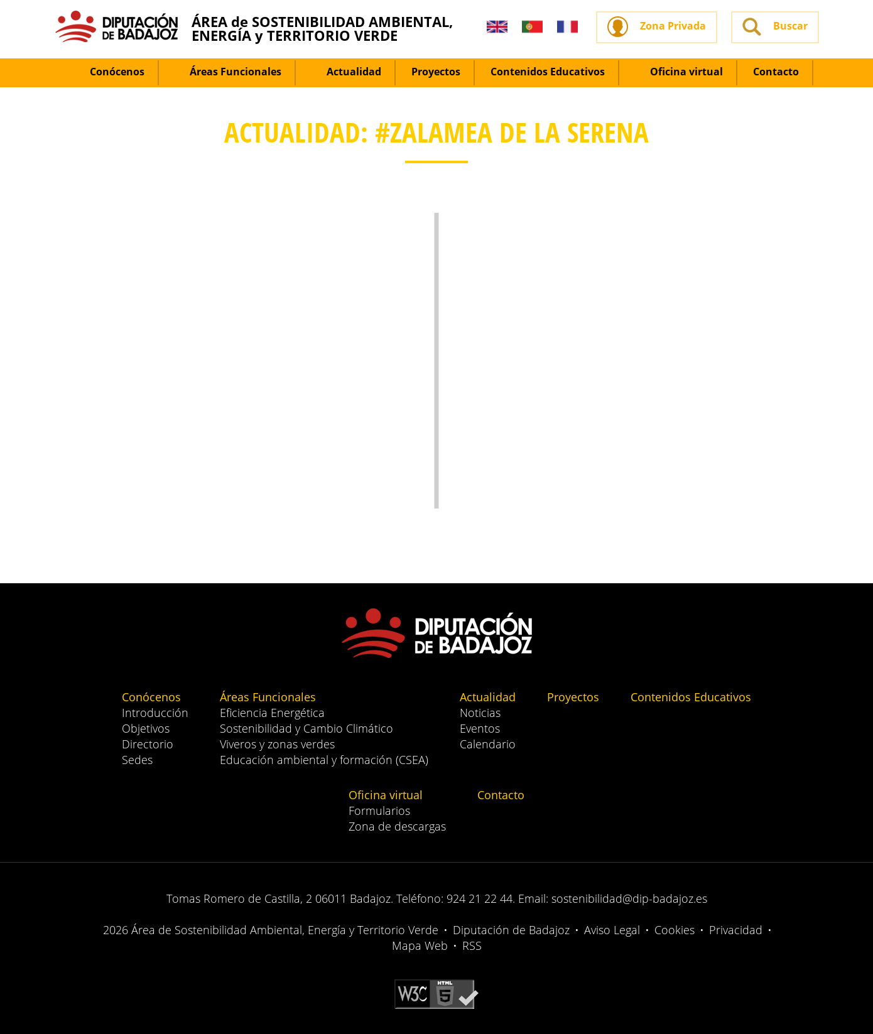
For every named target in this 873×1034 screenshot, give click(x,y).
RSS (472, 945)
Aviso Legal (612, 929)
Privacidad (735, 929)
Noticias (480, 712)
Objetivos (146, 728)
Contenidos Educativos (548, 71)
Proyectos (435, 71)
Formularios (379, 810)
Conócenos (109, 71)
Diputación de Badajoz (511, 929)
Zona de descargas (397, 826)
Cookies (674, 929)
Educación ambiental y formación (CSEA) (324, 759)
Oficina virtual (679, 71)
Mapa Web (420, 945)
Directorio (147, 743)
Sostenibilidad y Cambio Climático (306, 728)
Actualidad (346, 71)
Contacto (776, 71)
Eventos (480, 728)
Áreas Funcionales (228, 71)
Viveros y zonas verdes (277, 743)
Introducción (155, 712)
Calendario (488, 743)
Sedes (137, 759)
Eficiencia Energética (272, 712)
